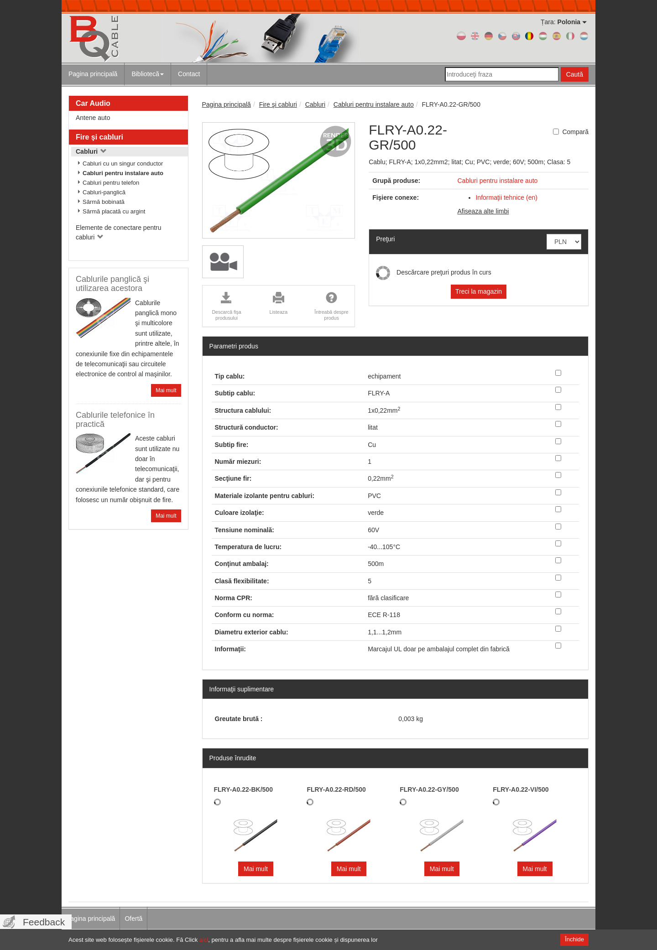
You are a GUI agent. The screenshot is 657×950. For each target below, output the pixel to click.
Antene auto (93, 117)
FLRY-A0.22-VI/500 (520, 789)
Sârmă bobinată (104, 201)
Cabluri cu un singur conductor (123, 163)
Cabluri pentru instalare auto (123, 173)
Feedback (44, 922)
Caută (574, 74)
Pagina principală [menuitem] (90, 918)
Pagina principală (92, 74)
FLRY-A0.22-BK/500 (243, 789)
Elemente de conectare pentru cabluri (119, 232)
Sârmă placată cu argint (114, 211)
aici (204, 939)
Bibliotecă (147, 74)
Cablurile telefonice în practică (115, 419)
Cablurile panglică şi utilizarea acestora (112, 284)
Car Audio (93, 103)
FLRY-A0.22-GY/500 (429, 789)
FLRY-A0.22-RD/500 (336, 789)
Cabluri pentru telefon (111, 182)
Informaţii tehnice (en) (506, 197)
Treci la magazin (478, 291)
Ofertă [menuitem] (133, 918)
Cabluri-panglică (104, 192)
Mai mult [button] (256, 868)
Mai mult (166, 390)
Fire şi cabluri (99, 137)
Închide (574, 939)
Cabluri (91, 151)
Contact (189, 74)
